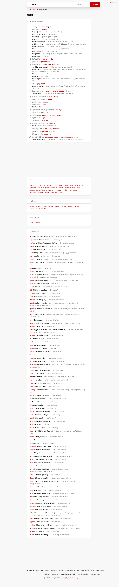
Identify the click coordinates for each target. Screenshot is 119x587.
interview (32, 256)
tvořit (78, 187)
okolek (32, 500)
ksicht (31, 496)
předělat (70, 206)
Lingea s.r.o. (69, 577)
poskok (32, 509)
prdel (31, 513)
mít (31, 377)
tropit (73, 187)
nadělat (38, 206)
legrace (32, 259)
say (47, 120)
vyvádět (47, 192)
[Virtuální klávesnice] (66, 4)
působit (61, 187)
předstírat (54, 187)
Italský (47, 570)
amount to (51, 137)
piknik (31, 408)
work (47, 91)
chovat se (42, 185)
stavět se (68, 187)
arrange (59, 110)
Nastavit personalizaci (68, 574)
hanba (32, 249)
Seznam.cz (113, 3)
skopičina (33, 300)
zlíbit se (32, 478)
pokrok (32, 280)
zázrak (32, 475)
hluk (31, 355)
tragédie (32, 522)
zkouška (32, 335)
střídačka (32, 323)
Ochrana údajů (95, 574)
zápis (31, 462)
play (50, 131)
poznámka (33, 283)
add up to (71, 137)
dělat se (37, 223)
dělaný (32, 223)
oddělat (44, 206)
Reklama (46, 574)
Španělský (68, 570)
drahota (32, 246)
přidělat (77, 206)
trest (31, 440)
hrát (56, 185)
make (43, 29)
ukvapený (33, 446)
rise (53, 64)
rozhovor (32, 293)
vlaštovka (33, 528)
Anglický (29, 570)
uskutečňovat (40, 190)
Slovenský (77, 570)
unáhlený (32, 449)
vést (52, 192)
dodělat (32, 206)
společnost (33, 309)
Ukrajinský (85, 570)
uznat (31, 453)
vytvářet (40, 192)
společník (33, 421)
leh (31, 268)
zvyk (31, 338)
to (60, 115)
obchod (32, 271)
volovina (32, 326)
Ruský (61, 570)
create (42, 104)
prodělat (63, 206)
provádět (41, 187)
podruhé (32, 411)
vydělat (37, 209)
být (37, 185)
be (43, 27)
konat (61, 185)
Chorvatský (100, 570)
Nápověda (55, 574)
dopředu (32, 243)
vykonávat (58, 190)
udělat (32, 209)
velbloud (32, 525)
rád (31, 290)
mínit (31, 373)
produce (45, 102)
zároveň (32, 469)
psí (31, 287)
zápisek (32, 466)
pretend (45, 131)
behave (46, 134)
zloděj (31, 535)
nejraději (32, 390)
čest (31, 236)
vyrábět (65, 190)
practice (44, 61)
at (62, 91)
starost (32, 314)
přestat (32, 415)
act (52, 96)
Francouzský (39, 570)
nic (30, 398)
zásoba (32, 330)
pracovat (80, 185)
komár (32, 493)
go (44, 118)
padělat (50, 206)
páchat (47, 187)
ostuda (32, 274)
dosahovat (50, 185)
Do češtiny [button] (32, 9)
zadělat (43, 209)
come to (59, 137)
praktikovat (33, 187)
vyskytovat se (73, 190)
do (40, 27)
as (55, 96)
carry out (46, 59)
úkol (31, 443)
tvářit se (32, 190)
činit (56, 192)
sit (54, 123)
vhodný (32, 459)
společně (32, 303)
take (51, 123)
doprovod (33, 240)
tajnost (32, 437)
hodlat (32, 358)
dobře (31, 351)
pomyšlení (33, 506)
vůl (30, 531)
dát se (32, 345)
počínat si (73, 185)
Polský (93, 570)
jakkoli (32, 361)
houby (32, 253)
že (30, 342)
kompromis (33, 364)
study (50, 129)
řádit (61, 192)
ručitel (31, 296)
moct (31, 383)
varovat (32, 456)
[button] (59, 179)
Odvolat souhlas (83, 574)
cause (49, 115)
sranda (32, 428)
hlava (31, 487)
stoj (31, 320)
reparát (32, 418)
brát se (32, 185)
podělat (57, 206)
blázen (32, 481)
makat (66, 185)
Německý (54, 570)
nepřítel (32, 395)
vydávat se (49, 190)
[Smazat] (62, 4)
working (55, 91)
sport (31, 424)
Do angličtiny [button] (43, 9)
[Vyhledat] (46, 4)
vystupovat (33, 192)
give (49, 64)
